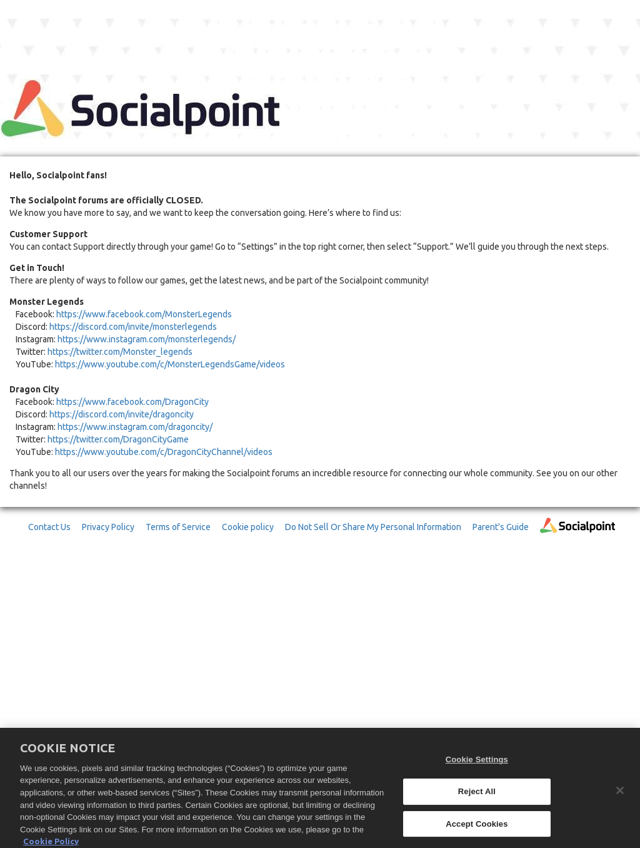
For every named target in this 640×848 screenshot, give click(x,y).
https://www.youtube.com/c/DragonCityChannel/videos (163, 452)
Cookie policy (248, 527)
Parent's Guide (500, 527)
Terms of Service (178, 527)
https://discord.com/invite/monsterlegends (133, 327)
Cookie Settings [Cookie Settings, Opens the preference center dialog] (477, 764)
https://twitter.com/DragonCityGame (118, 439)
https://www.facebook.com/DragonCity (132, 402)
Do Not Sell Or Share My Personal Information (373, 527)
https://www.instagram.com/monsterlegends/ (147, 339)
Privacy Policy (108, 527)
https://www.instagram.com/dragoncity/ (135, 427)
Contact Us (49, 527)
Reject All (477, 795)
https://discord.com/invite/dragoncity (121, 414)
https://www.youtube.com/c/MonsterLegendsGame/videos (170, 364)
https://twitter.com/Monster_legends (120, 352)
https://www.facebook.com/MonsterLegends (144, 314)
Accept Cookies (477, 827)
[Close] (620, 795)
